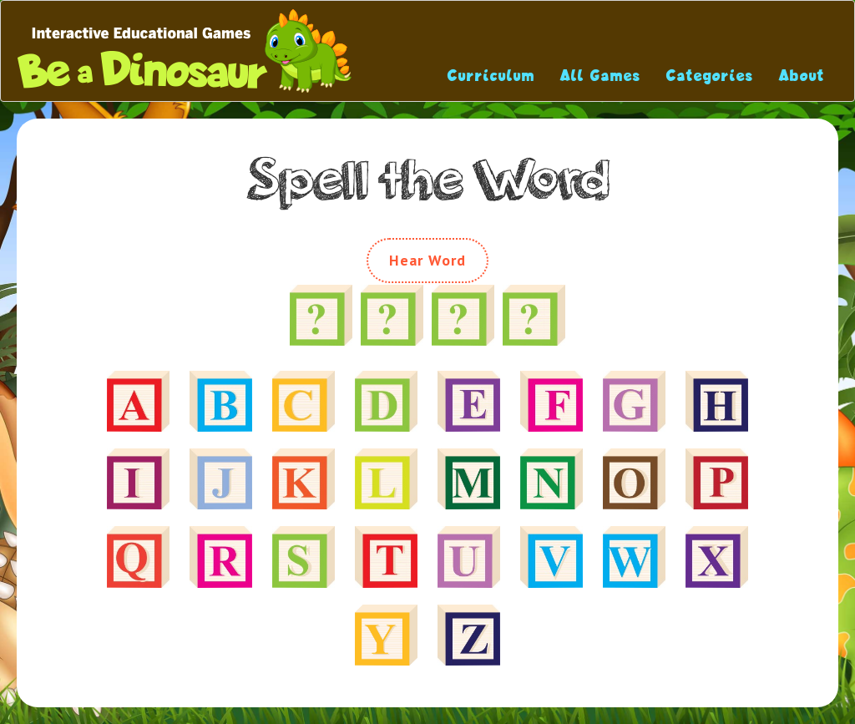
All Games (600, 75)
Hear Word (428, 260)
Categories (710, 75)
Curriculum (491, 75)
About (802, 75)
